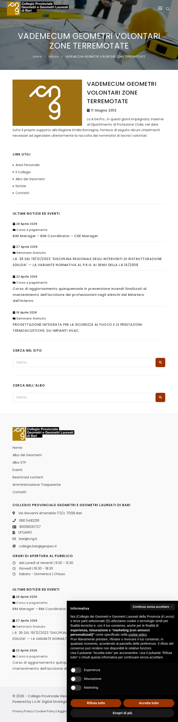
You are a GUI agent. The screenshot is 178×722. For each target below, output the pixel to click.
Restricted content (28, 477)
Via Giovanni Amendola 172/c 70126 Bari (50, 513)
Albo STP (19, 462)
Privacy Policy (23, 711)
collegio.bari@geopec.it (38, 546)
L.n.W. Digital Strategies (50, 701)
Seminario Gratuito (31, 253)
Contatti (22, 193)
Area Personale (28, 165)
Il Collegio (23, 172)
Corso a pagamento (32, 230)
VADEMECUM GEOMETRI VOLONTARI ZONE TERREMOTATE (105, 57)
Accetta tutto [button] (149, 703)
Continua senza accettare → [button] (153, 606)
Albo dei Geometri (30, 179)
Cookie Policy (45, 711)
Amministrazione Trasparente (37, 484)
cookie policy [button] (137, 634)
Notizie (54, 57)
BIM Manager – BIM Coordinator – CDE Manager (55, 236)
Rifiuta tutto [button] (96, 703)
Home (37, 57)
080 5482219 (29, 520)
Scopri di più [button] (122, 713)
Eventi (17, 470)
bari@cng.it (28, 538)
